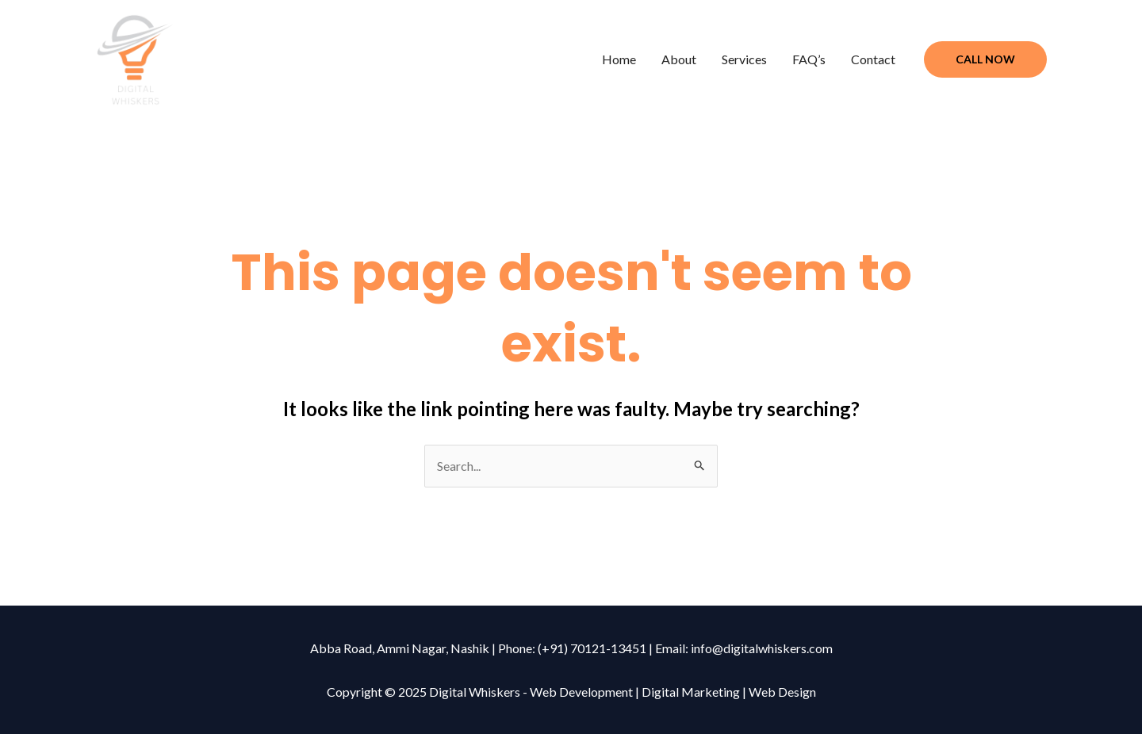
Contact (873, 59)
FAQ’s (809, 59)
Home (619, 59)
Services (744, 59)
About (678, 59)
